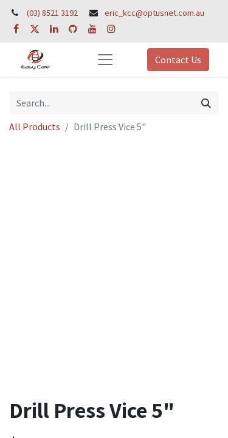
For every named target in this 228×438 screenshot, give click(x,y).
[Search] (206, 102)
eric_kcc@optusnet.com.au (154, 12)
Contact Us (178, 60)
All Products (34, 126)
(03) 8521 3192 (52, 12)
